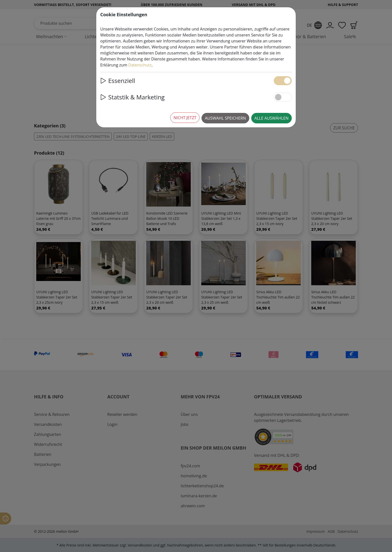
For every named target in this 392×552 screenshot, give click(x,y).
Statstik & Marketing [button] (132, 97)
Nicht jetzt (185, 117)
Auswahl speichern (225, 118)
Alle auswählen (271, 118)
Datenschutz (140, 65)
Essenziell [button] (117, 80)
